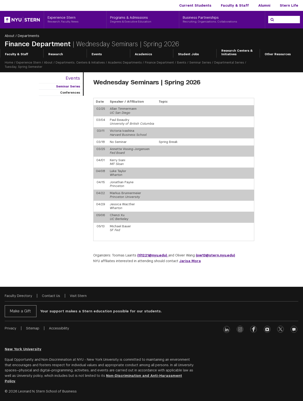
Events (97, 54)
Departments (28, 36)
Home (9, 62)
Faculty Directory (18, 296)
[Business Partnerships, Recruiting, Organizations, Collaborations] (222, 19)
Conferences (70, 93)
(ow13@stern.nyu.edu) (215, 255)
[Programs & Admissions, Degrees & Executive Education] (143, 19)
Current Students (195, 5)
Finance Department (39, 44)
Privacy (10, 328)
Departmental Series (229, 62)
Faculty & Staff (235, 5)
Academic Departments (125, 62)
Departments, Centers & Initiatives (80, 62)
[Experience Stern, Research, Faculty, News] (75, 19)
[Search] (272, 19)
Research (55, 54)
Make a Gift (20, 311)
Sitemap (32, 328)
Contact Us (51, 296)
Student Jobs (188, 54)
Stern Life (289, 5)
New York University (23, 349)
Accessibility (59, 328)
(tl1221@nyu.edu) (152, 255)
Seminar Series (200, 62)
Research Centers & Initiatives (237, 52)
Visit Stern (78, 296)
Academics (143, 54)
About (9, 36)
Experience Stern (28, 62)
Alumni (264, 5)
